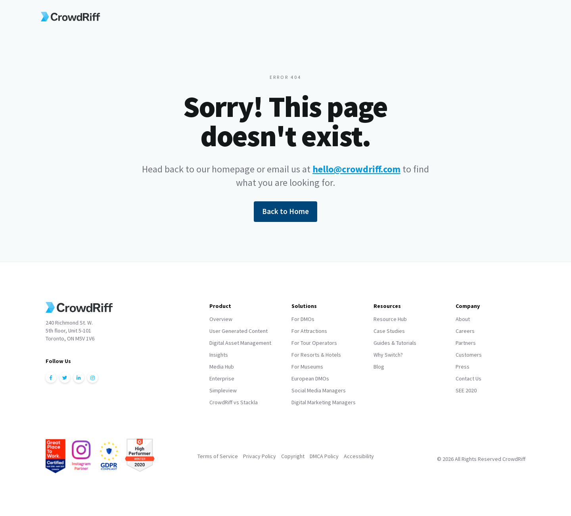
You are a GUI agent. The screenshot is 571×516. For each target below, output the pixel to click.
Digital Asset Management (240, 342)
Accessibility (359, 456)
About (463, 319)
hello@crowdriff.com (356, 169)
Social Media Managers (318, 390)
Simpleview (223, 390)
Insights (218, 354)
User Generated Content (238, 330)
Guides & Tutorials (395, 342)
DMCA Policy (324, 456)
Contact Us (468, 378)
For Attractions (309, 330)
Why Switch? (388, 354)
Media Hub (221, 366)
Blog (379, 366)
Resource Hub (390, 319)
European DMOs (310, 378)
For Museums (307, 366)
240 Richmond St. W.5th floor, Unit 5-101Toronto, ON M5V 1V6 (70, 330)
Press (462, 366)
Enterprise (221, 378)
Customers (469, 354)
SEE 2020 (466, 390)
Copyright (293, 456)
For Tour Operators (314, 342)
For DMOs (302, 319)
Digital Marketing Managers (323, 402)
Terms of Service (217, 456)
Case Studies (389, 330)
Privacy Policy (259, 456)
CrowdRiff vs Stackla (233, 402)
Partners (466, 342)
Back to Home (285, 211)
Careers (465, 330)
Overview (220, 319)
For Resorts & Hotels (316, 354)
